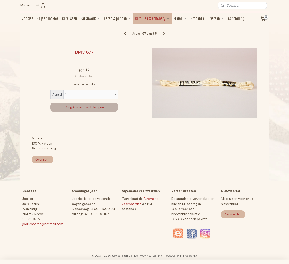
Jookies (27, 18)
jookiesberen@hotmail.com (42, 224)
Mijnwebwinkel (188, 255)
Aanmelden (233, 214)
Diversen (216, 18)
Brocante (197, 18)
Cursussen (69, 18)
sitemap (127, 255)
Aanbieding (236, 18)
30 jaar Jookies (47, 18)
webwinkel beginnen (151, 255)
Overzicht (42, 159)
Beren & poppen (117, 18)
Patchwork (90, 18)
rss (136, 255)
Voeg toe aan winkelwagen (84, 107)
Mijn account (33, 5)
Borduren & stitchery (152, 18)
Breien (180, 18)
